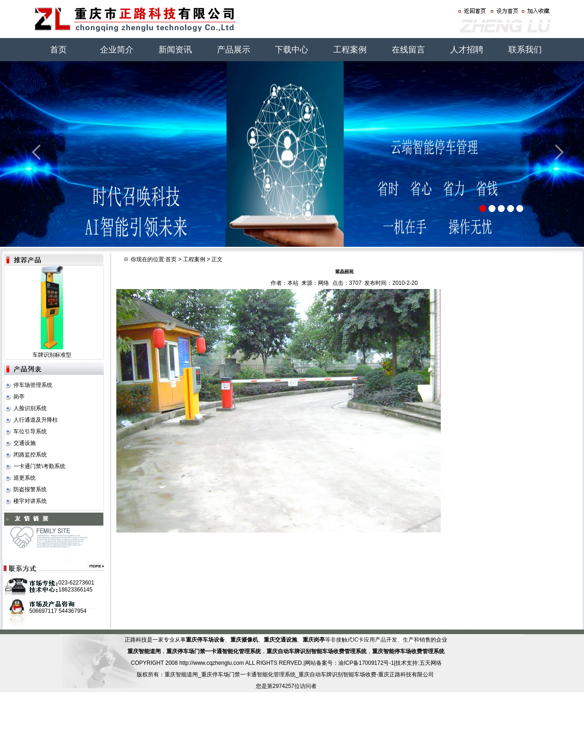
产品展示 (233, 49)
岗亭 (19, 396)
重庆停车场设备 (205, 639)
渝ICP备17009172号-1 (366, 663)
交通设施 (24, 443)
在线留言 (408, 49)
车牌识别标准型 (51, 355)
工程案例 (350, 49)
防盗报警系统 (30, 489)
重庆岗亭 (314, 639)
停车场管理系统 (32, 385)
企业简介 (116, 49)
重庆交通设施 (280, 639)
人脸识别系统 (30, 408)
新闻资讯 (175, 49)
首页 (58, 49)
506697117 (43, 611)
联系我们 (525, 49)
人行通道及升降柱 (35, 420)
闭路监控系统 (30, 454)
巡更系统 (24, 478)
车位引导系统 (30, 431)
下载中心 (291, 49)
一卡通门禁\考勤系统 (39, 466)
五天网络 (430, 663)
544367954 (72, 611)
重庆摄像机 (244, 639)
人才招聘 (466, 49)
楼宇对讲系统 (30, 501)
